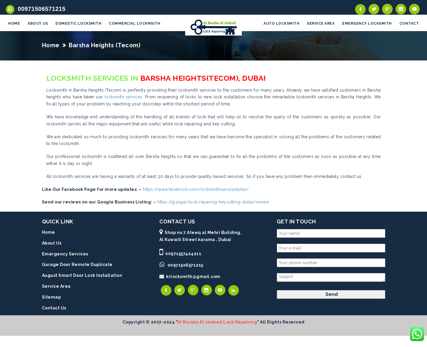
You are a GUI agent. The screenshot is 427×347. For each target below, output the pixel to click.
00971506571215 (40, 9)
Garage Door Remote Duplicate (77, 265)
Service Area (56, 286)
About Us (52, 243)
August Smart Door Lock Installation (82, 276)
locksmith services (123, 97)
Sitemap (51, 297)
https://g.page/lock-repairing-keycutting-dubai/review (213, 202)
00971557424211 (183, 254)
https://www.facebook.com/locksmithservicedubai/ (196, 189)
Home (51, 45)
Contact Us (54, 308)
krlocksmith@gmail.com (193, 277)
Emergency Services (65, 254)
